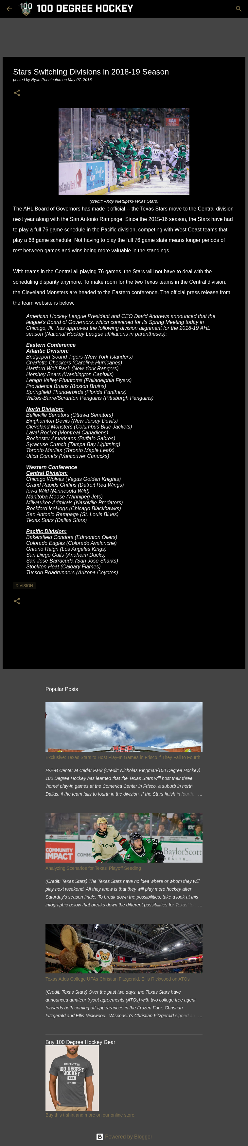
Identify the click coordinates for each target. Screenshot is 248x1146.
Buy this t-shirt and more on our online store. (90, 1115)
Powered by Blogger (124, 1136)
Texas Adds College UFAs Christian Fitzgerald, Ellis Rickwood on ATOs (117, 979)
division (24, 585)
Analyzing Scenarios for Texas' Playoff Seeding (93, 868)
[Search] (239, 9)
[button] (17, 93)
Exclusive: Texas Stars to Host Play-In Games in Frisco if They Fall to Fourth (122, 757)
